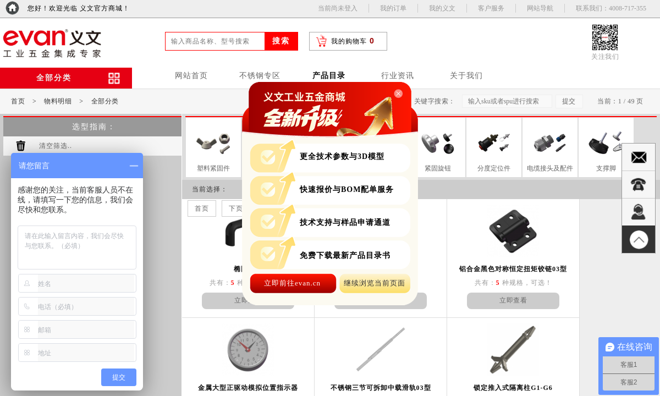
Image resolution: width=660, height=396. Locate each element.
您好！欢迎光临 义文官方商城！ (79, 8)
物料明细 (58, 101)
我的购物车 (349, 41)
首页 (18, 101)
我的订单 (393, 8)
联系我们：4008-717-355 (611, 8)
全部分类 (105, 101)
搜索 (281, 41)
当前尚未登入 (338, 8)
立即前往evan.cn (292, 283)
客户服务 (491, 8)
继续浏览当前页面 (374, 283)
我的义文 (442, 8)
